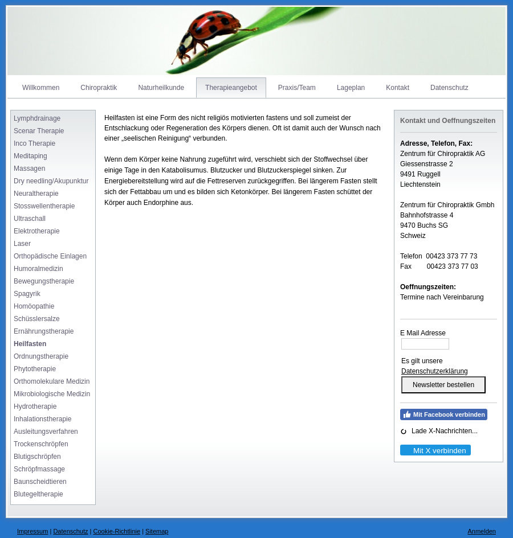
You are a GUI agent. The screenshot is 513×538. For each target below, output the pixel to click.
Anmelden (481, 531)
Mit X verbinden (435, 450)
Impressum (32, 531)
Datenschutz (70, 531)
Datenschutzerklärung (434, 371)
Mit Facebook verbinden (443, 414)
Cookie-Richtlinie (117, 531)
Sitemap (156, 531)
